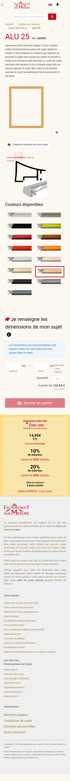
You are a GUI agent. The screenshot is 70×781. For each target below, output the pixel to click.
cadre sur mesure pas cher (24, 560)
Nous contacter (15, 732)
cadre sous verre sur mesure (44, 547)
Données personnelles (19, 726)
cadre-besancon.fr (13, 692)
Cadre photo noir (12, 634)
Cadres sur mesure (29, 24)
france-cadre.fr (11, 696)
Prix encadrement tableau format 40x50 (24, 629)
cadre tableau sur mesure (43, 544)
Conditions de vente (18, 721)
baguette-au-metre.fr (14, 687)
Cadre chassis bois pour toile (18, 607)
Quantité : (43, 378)
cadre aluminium (19, 544)
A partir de (51, 385)
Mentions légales (16, 715)
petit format (10, 564)
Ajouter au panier (35, 403)
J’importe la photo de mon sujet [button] (28, 144)
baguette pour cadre (24, 570)
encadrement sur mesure (32, 522)
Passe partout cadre (14, 625)
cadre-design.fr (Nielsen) (16, 678)
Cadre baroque (11, 616)
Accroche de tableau (14, 638)
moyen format (41, 564)
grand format (23, 564)
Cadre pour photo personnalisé (19, 643)
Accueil (9, 24)
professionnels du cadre (16, 526)
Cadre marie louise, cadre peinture (21, 612)
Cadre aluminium (17, 28)
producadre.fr (11, 669)
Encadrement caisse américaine (20, 620)
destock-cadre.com (13, 674)
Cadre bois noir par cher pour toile (21, 603)
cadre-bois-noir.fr (12, 683)
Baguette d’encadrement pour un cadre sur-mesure (29, 652)
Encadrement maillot (14, 647)
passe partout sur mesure (52, 576)
